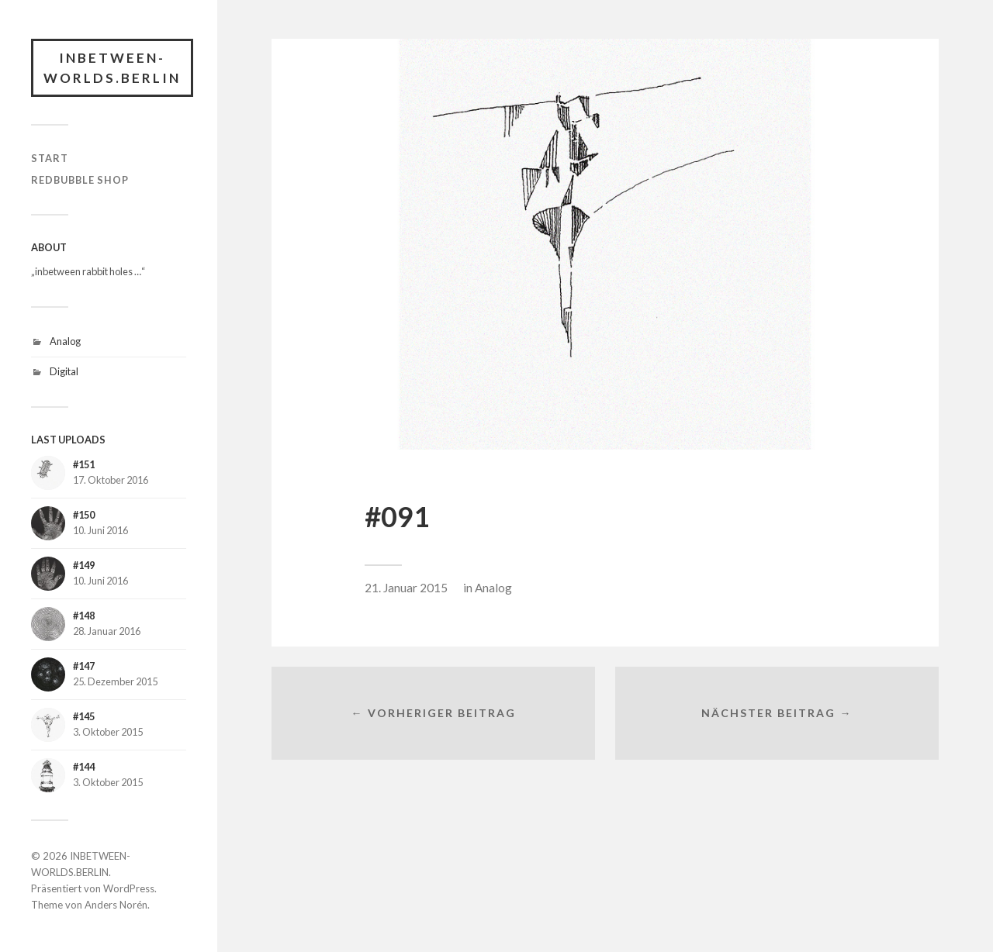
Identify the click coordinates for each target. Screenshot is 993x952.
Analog (65, 341)
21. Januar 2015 (406, 588)
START (49, 158)
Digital (64, 371)
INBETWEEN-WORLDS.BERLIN (112, 68)
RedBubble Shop (80, 180)
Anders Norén (116, 905)
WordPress (128, 888)
